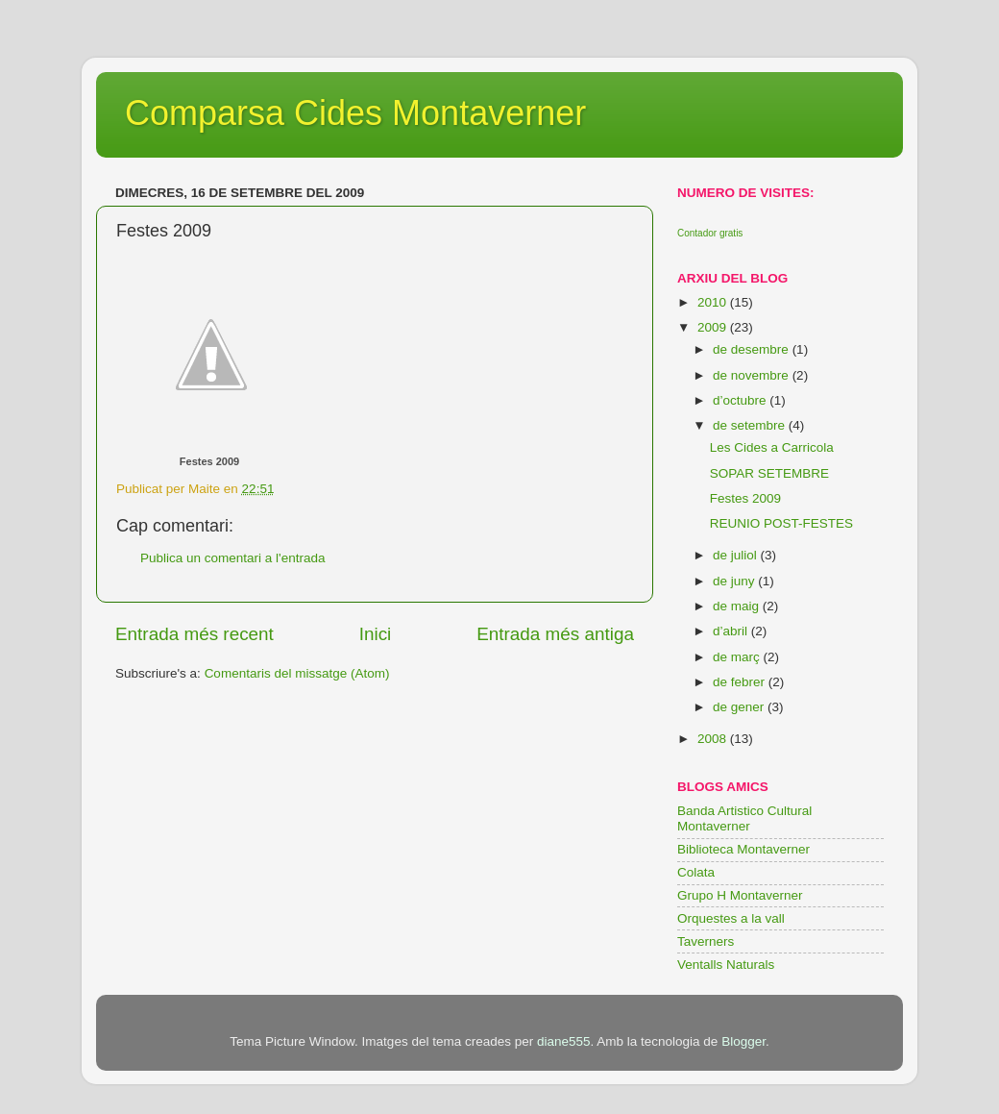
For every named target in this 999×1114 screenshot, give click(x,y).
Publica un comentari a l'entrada (232, 558)
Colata (696, 872)
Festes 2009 (209, 461)
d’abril (732, 631)
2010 (713, 302)
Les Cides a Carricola (772, 447)
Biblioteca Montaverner (743, 849)
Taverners (705, 941)
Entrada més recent (194, 634)
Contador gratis (710, 233)
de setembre (751, 425)
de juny (735, 581)
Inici (375, 634)
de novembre (752, 375)
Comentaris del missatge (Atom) (297, 673)
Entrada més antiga (555, 634)
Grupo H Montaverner (740, 895)
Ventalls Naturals (725, 964)
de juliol (737, 555)
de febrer (740, 682)
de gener (740, 707)
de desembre (752, 349)
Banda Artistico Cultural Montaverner (744, 818)
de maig (738, 606)
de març (738, 657)
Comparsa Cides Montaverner (355, 113)
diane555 (564, 1041)
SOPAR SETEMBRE (769, 473)
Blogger (743, 1041)
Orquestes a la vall (731, 918)
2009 (713, 327)
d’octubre (741, 400)
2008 (713, 738)
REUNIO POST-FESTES (781, 523)
